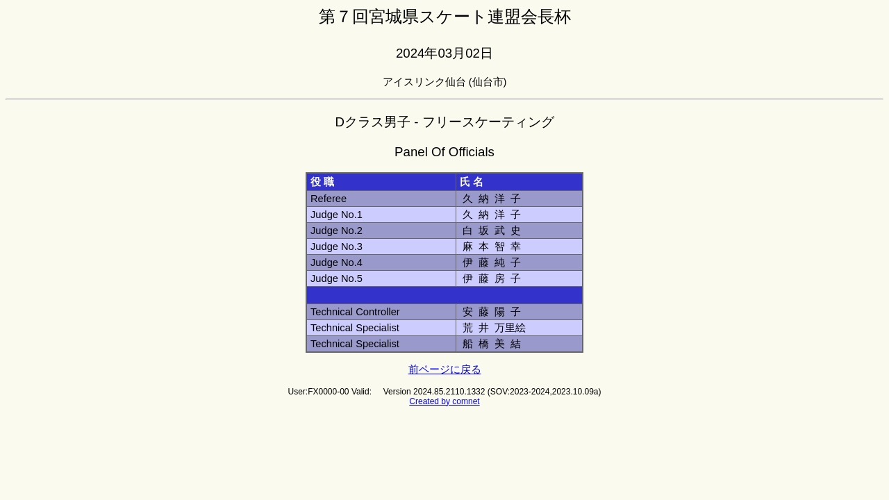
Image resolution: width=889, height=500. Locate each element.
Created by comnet (444, 401)
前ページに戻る (444, 369)
